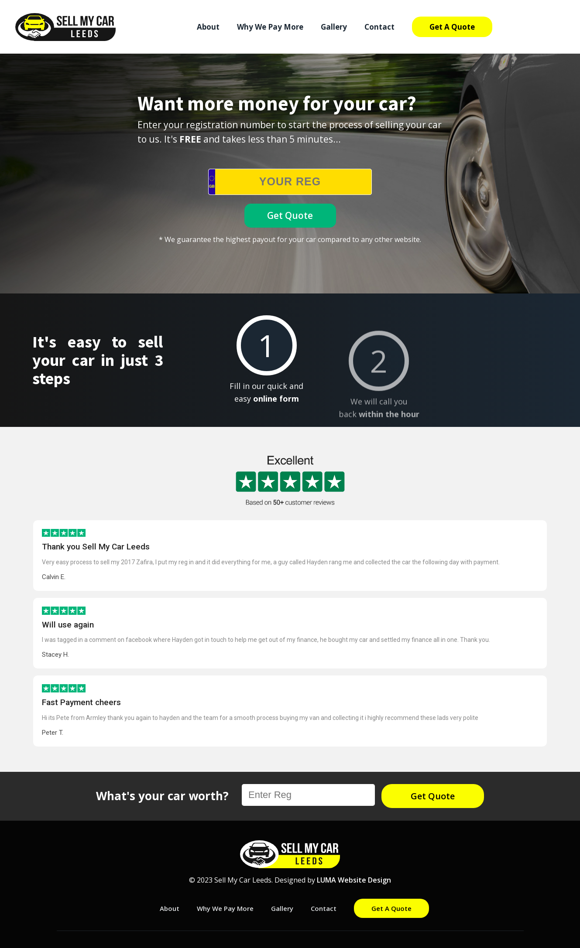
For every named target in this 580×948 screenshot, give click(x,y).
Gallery (334, 27)
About (208, 27)
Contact (379, 27)
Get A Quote (452, 27)
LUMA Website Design (354, 880)
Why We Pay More (270, 27)
